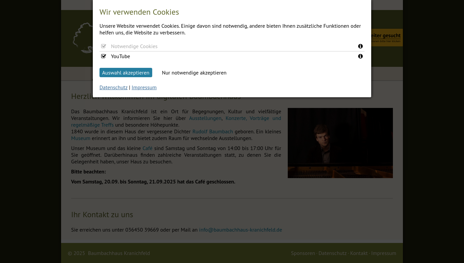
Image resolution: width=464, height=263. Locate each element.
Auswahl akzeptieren (126, 72)
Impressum (144, 87)
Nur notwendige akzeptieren (194, 72)
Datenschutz (113, 87)
